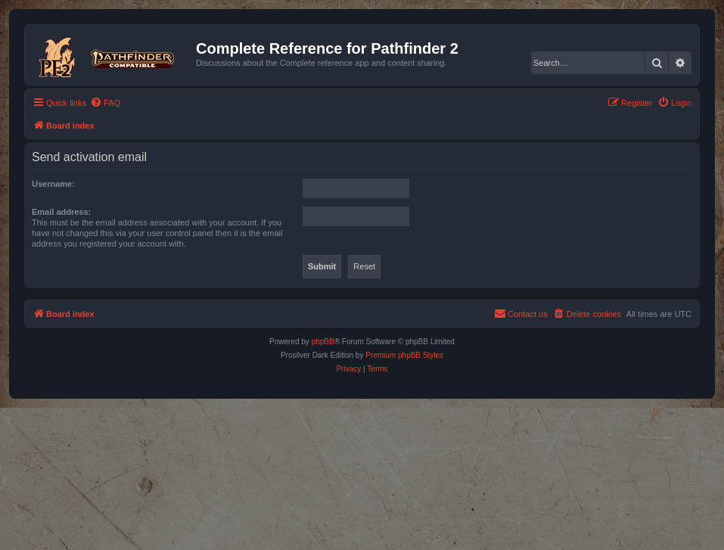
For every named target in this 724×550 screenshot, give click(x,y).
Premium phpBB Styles (404, 355)
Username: (53, 183)
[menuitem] (105, 103)
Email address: (61, 211)
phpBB (323, 341)
